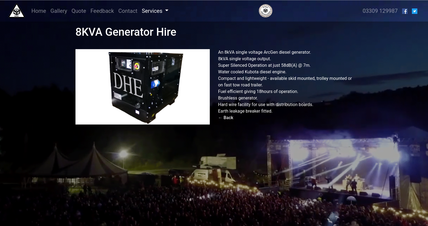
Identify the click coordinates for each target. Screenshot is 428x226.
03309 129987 (380, 11)
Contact (127, 11)
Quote (79, 11)
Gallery (58, 11)
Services (153, 11)
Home (39, 10)
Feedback (102, 11)
